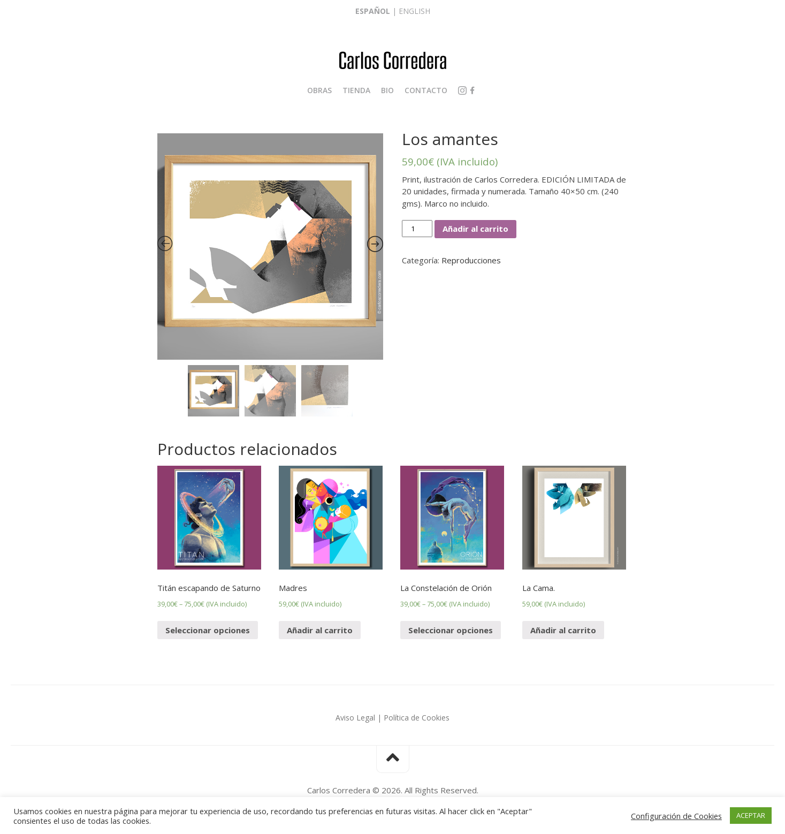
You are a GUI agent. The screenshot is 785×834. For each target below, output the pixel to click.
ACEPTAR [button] (750, 815)
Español (372, 11)
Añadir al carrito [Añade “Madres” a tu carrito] (320, 630)
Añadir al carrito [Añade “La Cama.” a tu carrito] (563, 630)
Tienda (356, 90)
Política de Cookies (416, 717)
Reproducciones (471, 260)
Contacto (426, 90)
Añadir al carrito (475, 228)
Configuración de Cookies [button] (676, 816)
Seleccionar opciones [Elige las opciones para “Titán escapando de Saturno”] (207, 630)
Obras (319, 90)
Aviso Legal (355, 717)
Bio (387, 90)
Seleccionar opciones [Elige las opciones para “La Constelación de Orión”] (450, 630)
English (414, 11)
